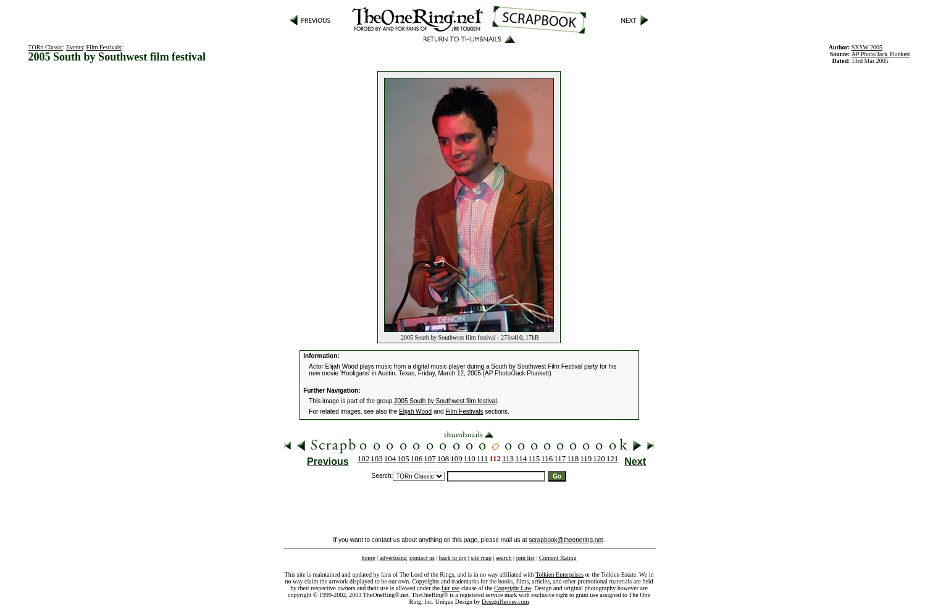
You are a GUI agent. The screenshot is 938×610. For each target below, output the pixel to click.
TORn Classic (45, 47)
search (504, 557)
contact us (422, 557)
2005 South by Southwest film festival (445, 401)
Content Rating (558, 557)
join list (525, 557)
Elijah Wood (415, 411)
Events (74, 47)
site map (481, 557)
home (368, 557)
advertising (393, 557)
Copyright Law (512, 588)
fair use (451, 588)
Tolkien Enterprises (559, 574)
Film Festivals (104, 47)
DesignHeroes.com (505, 601)
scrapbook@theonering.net (566, 540)
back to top (452, 557)
